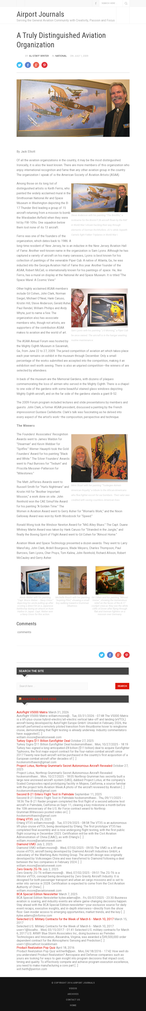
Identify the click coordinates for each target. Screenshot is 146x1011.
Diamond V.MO (26, 844)
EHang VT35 (25, 819)
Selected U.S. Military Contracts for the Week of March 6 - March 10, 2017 (65, 919)
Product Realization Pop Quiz (36, 947)
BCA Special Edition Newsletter (37, 894)
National (61, 55)
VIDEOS (73, 988)
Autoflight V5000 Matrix (32, 712)
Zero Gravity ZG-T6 (29, 869)
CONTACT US (73, 999)
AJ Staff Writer (39, 55)
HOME (73, 1005)
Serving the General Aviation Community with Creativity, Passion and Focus (66, 20)
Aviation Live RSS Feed (39, 699)
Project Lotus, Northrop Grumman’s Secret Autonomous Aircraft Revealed (64, 766)
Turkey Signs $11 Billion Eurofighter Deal (43, 741)
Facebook (95, 3)
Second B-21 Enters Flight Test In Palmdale (45, 794)
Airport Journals (40, 14)
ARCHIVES (73, 994)
